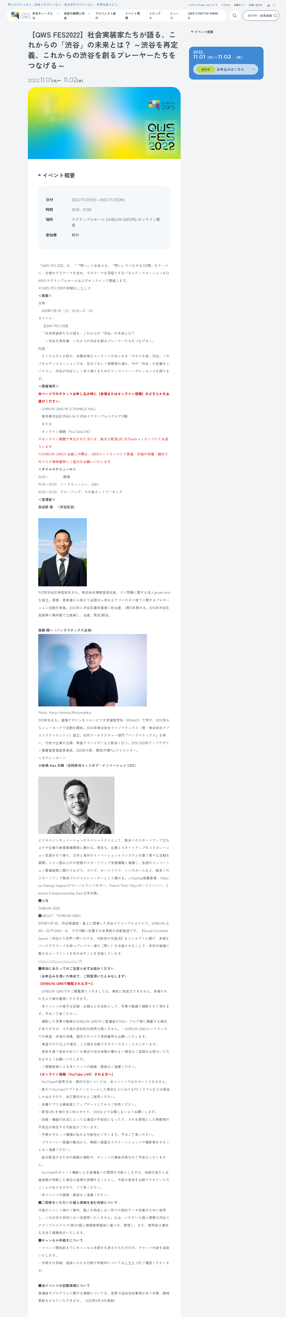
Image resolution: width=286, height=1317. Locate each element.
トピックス (155, 15)
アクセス (225, 5)
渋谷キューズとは (42, 15)
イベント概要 (203, 31)
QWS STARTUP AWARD (203, 15)
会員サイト (239, 5)
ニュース (174, 15)
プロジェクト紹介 (105, 15)
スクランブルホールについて (203, 5)
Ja (268, 5)
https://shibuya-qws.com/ (58, 960)
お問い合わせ (255, 5)
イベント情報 (132, 15)
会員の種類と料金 (74, 15)
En (274, 5)
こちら (82, 287)
